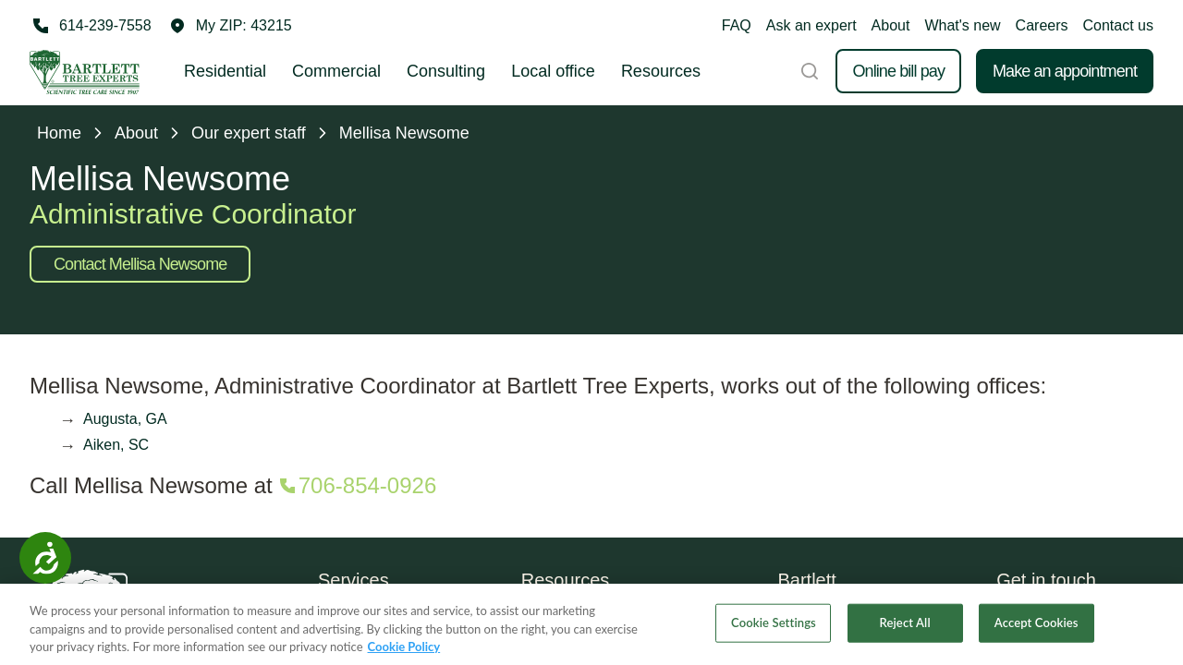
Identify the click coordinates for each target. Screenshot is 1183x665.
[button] (231, 26)
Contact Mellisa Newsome (140, 264)
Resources (661, 71)
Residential (225, 71)
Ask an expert (811, 25)
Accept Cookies (1036, 630)
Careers (1042, 25)
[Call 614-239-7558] (91, 26)
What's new (962, 25)
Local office (553, 71)
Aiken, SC (116, 445)
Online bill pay (898, 71)
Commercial (336, 71)
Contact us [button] (1118, 25)
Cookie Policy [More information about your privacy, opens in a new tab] (404, 654)
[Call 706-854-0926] (356, 486)
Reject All (905, 630)
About (891, 25)
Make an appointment (1065, 71)
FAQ (736, 25)
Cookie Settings (773, 630)
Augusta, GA (125, 419)
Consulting (446, 71)
